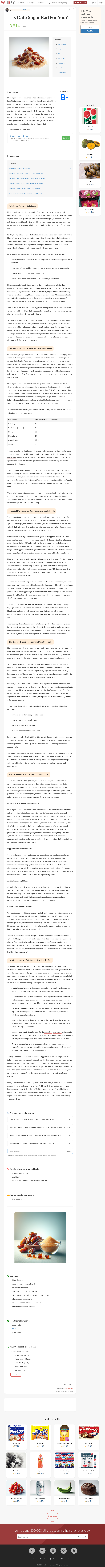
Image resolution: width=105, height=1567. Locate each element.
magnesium (57, 1032)
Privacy (63, 1559)
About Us (21, 2)
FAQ (49, 1559)
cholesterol (11, 861)
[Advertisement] (44, 1404)
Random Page (80, 2)
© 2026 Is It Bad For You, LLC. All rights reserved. (52, 1565)
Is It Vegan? (31, 2)
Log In (101, 2)
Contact (55, 1559)
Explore (41, 2)
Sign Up (93, 2)
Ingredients (61, 63)
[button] (40, 1119)
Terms (70, 1559)
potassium (48, 1032)
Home (35, 1559)
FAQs (59, 53)
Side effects (61, 58)
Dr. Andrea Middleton (23, 10)
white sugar (11, 457)
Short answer (62, 44)
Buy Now (66, 138)
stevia (23, 461)
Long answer (62, 49)
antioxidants (23, 308)
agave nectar (12, 461)
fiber (70, 235)
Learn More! (16, 1375)
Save (71, 10)
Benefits (60, 68)
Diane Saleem (68, 1388)
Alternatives (62, 72)
